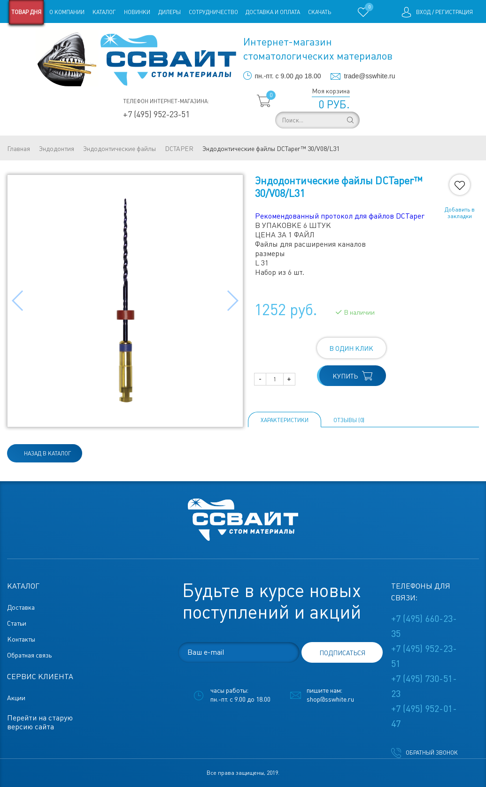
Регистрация (454, 12)
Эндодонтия (56, 148)
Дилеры (169, 12)
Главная (18, 148)
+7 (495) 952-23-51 (156, 114)
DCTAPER (179, 148)
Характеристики (285, 420)
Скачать (319, 12)
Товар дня (26, 12)
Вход (423, 12)
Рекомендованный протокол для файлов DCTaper (339, 216)
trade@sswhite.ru (369, 76)
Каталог (104, 12)
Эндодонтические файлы (119, 148)
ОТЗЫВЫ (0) (348, 420)
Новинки (137, 12)
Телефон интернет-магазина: (166, 101)
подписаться (342, 653)
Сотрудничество (213, 12)
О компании (67, 12)
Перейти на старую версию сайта (40, 722)
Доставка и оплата (273, 12)
